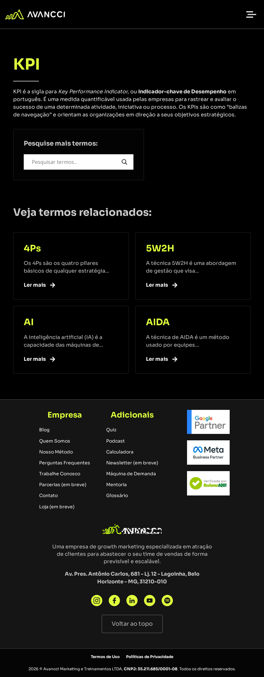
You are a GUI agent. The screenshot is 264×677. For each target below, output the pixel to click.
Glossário (117, 495)
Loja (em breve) (56, 507)
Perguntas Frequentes (64, 463)
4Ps (32, 248)
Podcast (115, 441)
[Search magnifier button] (124, 161)
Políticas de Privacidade (149, 656)
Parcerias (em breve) (62, 484)
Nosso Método (56, 452)
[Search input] (75, 161)
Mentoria (116, 484)
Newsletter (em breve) (132, 463)
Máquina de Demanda (131, 474)
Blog (44, 430)
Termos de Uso (105, 656)
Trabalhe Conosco (59, 474)
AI (29, 322)
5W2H (160, 248)
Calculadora (119, 452)
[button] (251, 14)
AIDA (158, 322)
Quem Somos (54, 441)
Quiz (111, 430)
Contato (48, 495)
